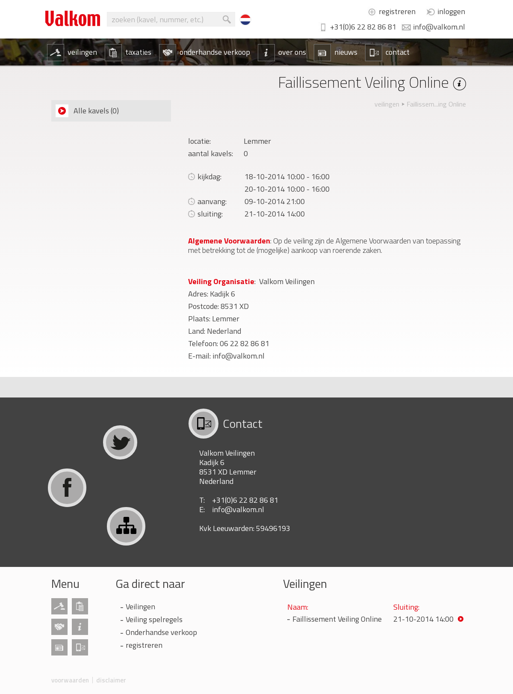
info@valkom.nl (439, 27)
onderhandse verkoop (204, 52)
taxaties (128, 52)
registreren (397, 11)
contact (387, 52)
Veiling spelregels (154, 619)
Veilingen (140, 606)
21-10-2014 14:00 (423, 619)
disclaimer (111, 680)
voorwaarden (70, 680)
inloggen (451, 11)
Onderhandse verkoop (161, 632)
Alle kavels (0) (87, 110)
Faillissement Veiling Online (337, 619)
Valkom (72, 18)
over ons (282, 52)
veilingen (72, 52)
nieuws (335, 52)
